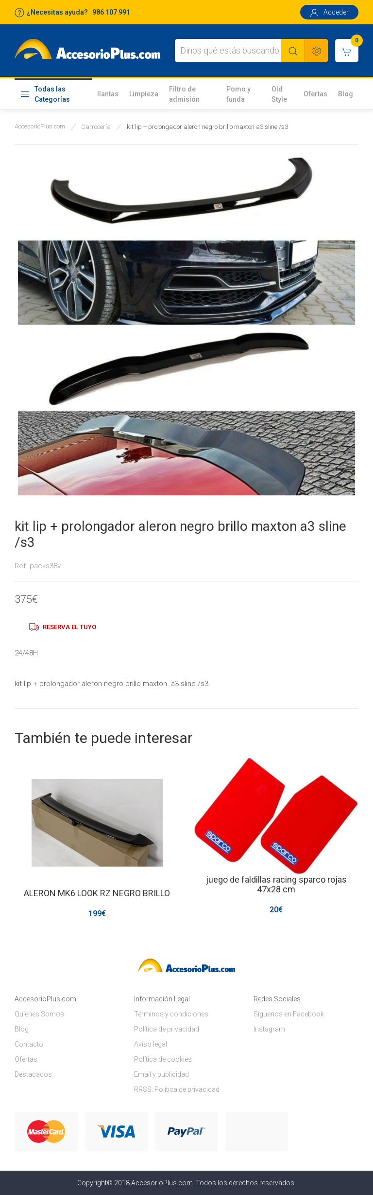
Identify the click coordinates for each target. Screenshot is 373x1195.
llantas (108, 94)
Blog (345, 94)
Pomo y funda (238, 94)
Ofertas (315, 94)
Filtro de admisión (184, 94)
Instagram (269, 1029)
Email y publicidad (161, 1074)
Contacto (29, 1044)
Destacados (33, 1074)
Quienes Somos (39, 1014)
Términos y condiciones (171, 1014)
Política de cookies (163, 1059)
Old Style (279, 94)
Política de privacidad (166, 1029)
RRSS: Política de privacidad (177, 1089)
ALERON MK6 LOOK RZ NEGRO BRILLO (97, 893)
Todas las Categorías (45, 94)
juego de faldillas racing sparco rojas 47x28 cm (276, 884)
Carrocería (96, 126)
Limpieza (143, 94)
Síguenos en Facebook (289, 1014)
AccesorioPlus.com (40, 126)
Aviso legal (150, 1044)
